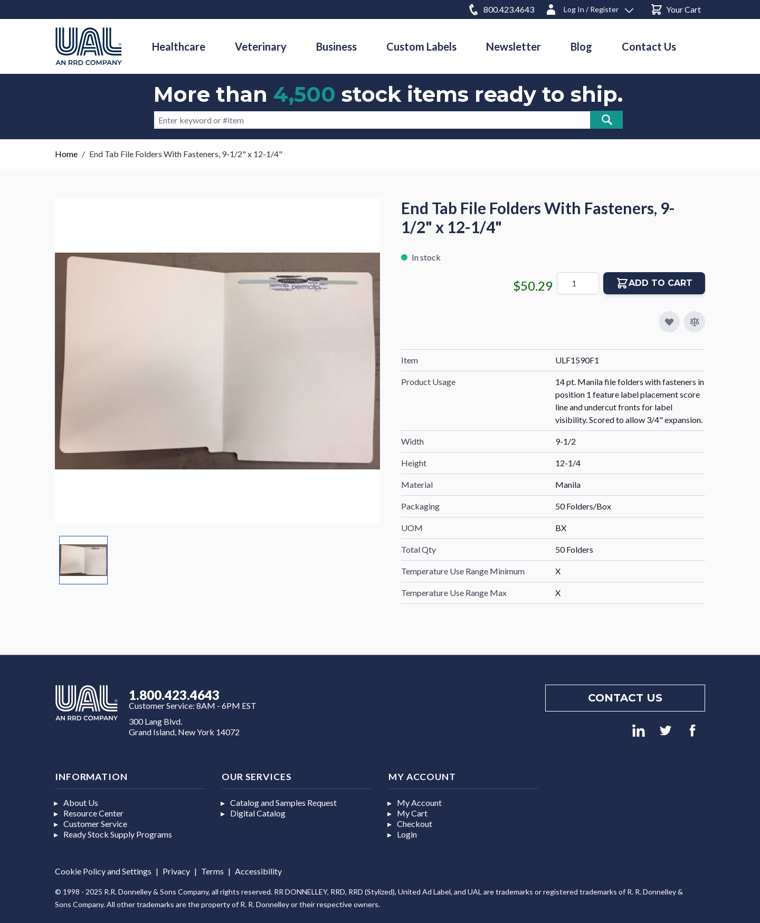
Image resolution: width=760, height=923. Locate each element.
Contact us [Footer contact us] (625, 697)
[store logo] (88, 46)
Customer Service (95, 824)
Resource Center (93, 813)
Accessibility (258, 871)
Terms (212, 871)
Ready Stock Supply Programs (117, 834)
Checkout (414, 824)
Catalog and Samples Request (283, 802)
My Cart (412, 813)
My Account (419, 802)
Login (407, 834)
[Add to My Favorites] (669, 321)
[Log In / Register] (589, 7)
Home (66, 154)
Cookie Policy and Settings (103, 871)
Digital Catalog (258, 813)
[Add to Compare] (694, 321)
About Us (80, 802)
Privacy (176, 871)
